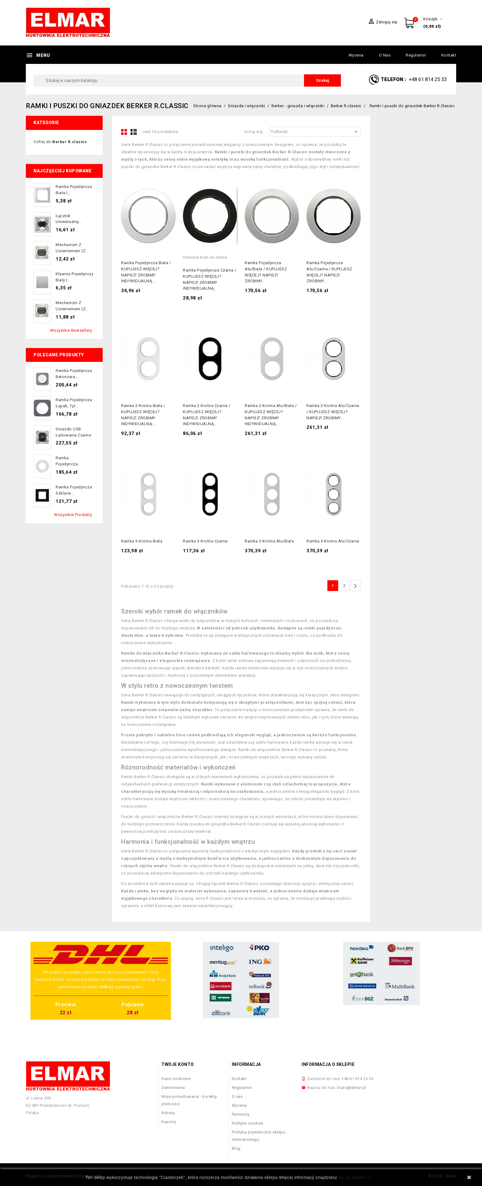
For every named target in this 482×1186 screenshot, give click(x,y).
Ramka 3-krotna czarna (205, 541)
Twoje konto (177, 1064)
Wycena (356, 55)
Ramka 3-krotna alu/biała (269, 541)
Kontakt (448, 55)
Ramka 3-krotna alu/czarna (332, 541)
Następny (355, 586)
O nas (385, 55)
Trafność (315, 131)
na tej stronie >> (355, 1177)
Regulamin (416, 55)
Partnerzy (241, 1114)
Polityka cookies (247, 1123)
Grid (124, 132)
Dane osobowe (176, 1078)
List (134, 132)
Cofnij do (60, 141)
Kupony (168, 1121)
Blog (236, 1148)
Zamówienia (173, 1087)
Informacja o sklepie (328, 1064)
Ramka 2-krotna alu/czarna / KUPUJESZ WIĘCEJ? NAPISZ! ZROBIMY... (332, 411)
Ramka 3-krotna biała (141, 541)
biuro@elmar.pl (351, 1087)
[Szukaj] (187, 80)
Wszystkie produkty (73, 514)
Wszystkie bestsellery (71, 330)
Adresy (168, 1112)
